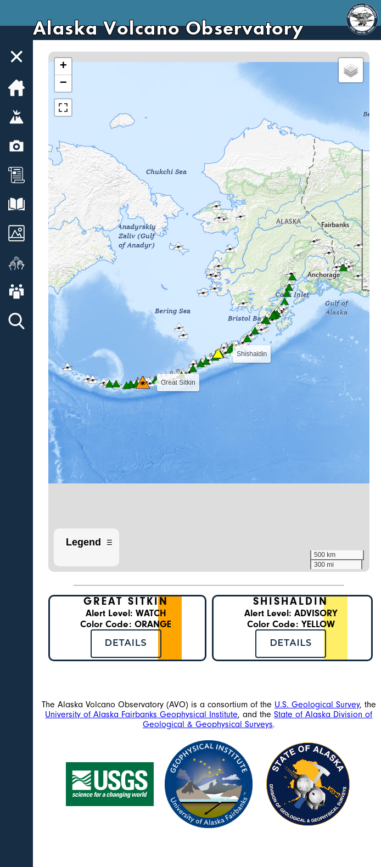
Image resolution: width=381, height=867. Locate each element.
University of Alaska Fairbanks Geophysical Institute (141, 714)
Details (126, 643)
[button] (203, 361)
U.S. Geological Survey (317, 705)
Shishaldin (290, 601)
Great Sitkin (126, 601)
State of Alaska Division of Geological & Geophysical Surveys (258, 719)
